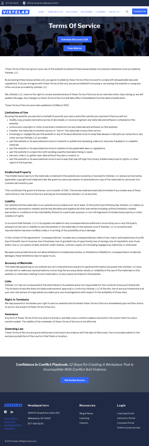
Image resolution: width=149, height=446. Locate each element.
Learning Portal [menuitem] (125, 413)
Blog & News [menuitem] (86, 413)
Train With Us (55, 12)
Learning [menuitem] (84, 418)
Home (41, 12)
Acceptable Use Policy (13, 425)
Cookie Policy (9, 428)
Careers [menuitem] (83, 423)
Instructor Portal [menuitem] (126, 418)
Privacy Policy (9, 422)
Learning (101, 12)
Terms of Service (11, 418)
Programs (86, 12)
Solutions (71, 12)
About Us (114, 12)
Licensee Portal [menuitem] (125, 423)
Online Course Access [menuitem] (128, 427)
